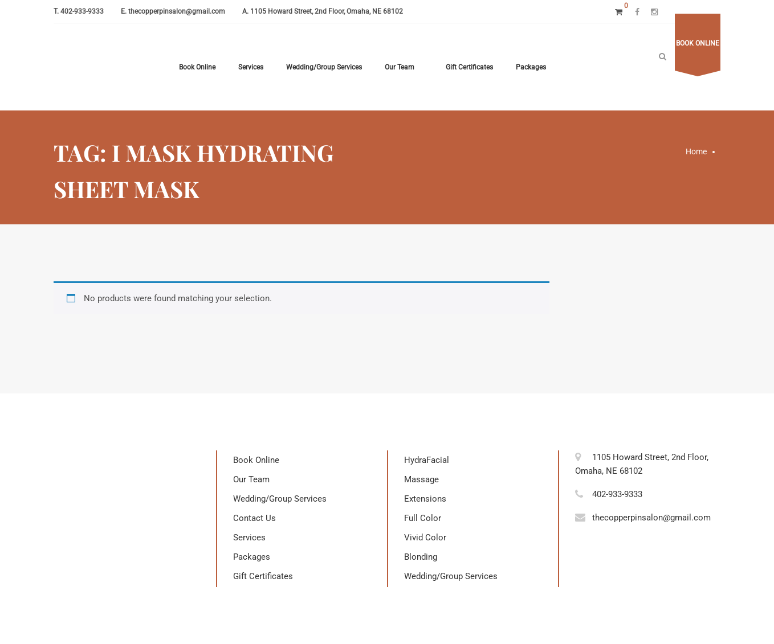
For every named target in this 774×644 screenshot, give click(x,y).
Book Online (197, 67)
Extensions (425, 499)
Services (250, 67)
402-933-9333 (82, 11)
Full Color (422, 518)
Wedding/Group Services (324, 67)
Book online (697, 43)
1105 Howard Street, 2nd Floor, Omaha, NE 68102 (326, 11)
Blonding (420, 557)
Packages (531, 67)
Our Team (399, 67)
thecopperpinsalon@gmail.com (176, 11)
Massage (421, 479)
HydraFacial (426, 460)
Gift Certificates (469, 67)
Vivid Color (425, 537)
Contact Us (254, 518)
